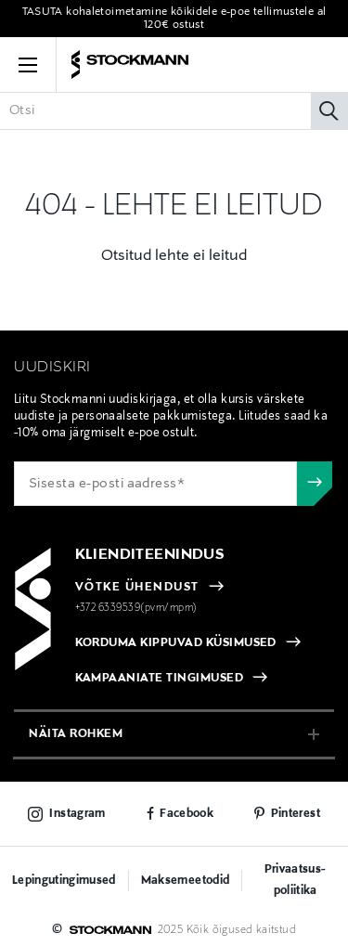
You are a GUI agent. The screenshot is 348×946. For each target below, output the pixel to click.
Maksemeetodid (185, 881)
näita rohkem (75, 734)
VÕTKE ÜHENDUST (137, 587)
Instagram (77, 814)
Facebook (186, 814)
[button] (28, 65)
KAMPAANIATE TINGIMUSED (159, 678)
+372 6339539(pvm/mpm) (136, 608)
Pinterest (295, 814)
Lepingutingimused (64, 881)
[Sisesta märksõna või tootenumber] (174, 110)
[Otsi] (329, 110)
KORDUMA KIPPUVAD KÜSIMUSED (176, 643)
